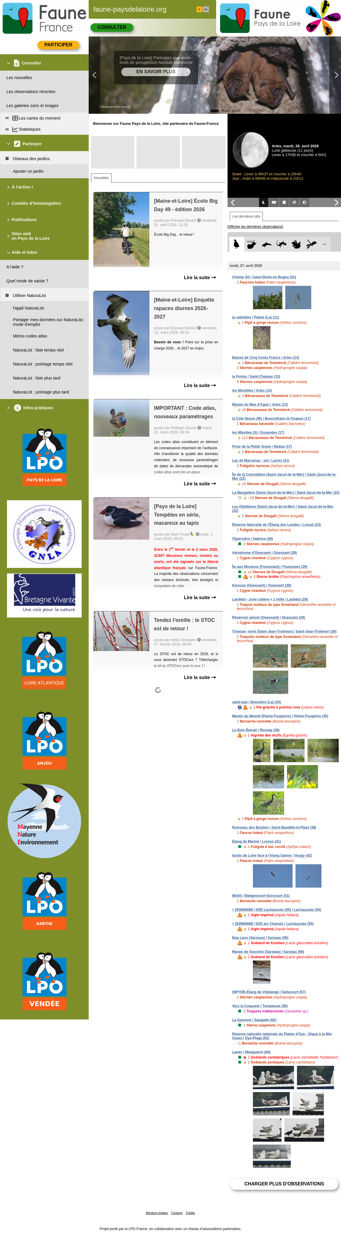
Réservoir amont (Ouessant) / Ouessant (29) (268, 617)
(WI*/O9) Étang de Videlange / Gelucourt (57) (269, 992)
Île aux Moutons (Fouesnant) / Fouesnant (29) (269, 567)
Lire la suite (200, 277)
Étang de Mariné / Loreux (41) (256, 841)
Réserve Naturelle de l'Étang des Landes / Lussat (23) (276, 525)
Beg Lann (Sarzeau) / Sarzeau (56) (260, 938)
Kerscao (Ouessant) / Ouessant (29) (261, 585)
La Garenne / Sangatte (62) (254, 1020)
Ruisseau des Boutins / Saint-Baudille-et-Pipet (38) (274, 827)
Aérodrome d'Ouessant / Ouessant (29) (264, 553)
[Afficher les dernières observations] (255, 227)
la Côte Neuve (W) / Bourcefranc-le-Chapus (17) (271, 419)
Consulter (111, 27)
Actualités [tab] (101, 178)
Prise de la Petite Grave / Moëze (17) (262, 447)
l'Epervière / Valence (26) (252, 539)
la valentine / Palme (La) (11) (255, 317)
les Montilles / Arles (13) (252, 391)
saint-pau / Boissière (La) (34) (256, 702)
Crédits (190, 1213)
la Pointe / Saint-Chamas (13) (256, 377)
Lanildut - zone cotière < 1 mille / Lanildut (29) (270, 599)
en (205, 9)
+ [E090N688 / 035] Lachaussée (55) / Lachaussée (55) (276, 910)
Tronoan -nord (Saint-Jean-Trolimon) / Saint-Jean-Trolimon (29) (284, 631)
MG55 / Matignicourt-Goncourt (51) (261, 896)
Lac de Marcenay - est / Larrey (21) (260, 461)
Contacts (176, 1213)
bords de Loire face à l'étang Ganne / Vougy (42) (272, 855)
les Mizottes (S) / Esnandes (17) (258, 433)
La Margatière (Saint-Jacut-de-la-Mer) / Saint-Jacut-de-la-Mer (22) (286, 493)
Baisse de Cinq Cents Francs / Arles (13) (265, 358)
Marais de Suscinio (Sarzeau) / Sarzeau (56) (268, 952)
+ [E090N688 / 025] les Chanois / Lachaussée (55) (273, 924)
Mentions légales (157, 1213)
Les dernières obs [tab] (246, 216)
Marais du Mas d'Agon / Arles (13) (260, 405)
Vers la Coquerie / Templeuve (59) (260, 1006)
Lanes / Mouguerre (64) (251, 1052)
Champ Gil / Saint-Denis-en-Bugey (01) (264, 277)
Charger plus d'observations (284, 1183)
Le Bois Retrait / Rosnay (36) (256, 730)
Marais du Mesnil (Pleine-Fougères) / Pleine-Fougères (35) (280, 716)
